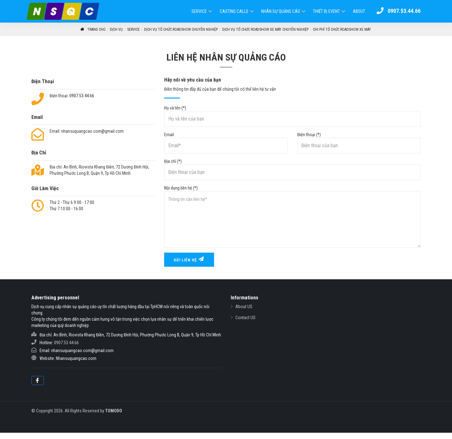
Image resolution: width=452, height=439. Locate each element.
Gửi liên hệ (189, 259)
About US (243, 306)
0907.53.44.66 (81, 95)
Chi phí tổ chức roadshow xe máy (342, 29)
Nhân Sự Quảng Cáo (280, 11)
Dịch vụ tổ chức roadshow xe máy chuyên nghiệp (265, 29)
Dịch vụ (116, 29)
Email (226, 142)
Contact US (245, 317)
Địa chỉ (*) (292, 169)
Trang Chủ (92, 29)
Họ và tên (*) (292, 116)
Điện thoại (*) (359, 142)
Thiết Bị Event (326, 11)
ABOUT (359, 11)
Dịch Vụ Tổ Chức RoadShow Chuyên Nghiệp (181, 29)
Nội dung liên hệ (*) (292, 216)
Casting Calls (234, 11)
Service (199, 11)
